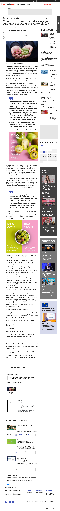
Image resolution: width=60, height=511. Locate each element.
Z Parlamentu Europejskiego (48, 309)
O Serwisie (28, 501)
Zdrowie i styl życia (54, 18)
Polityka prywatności (35, 501)
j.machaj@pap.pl (49, 493)
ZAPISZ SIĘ (9, 484)
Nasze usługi (48, 4)
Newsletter (58, 24)
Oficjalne (28, 4)
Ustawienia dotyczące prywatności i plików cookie (35, 502)
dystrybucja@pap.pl (39, 492)
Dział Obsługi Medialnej (49, 491)
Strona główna (46, 18)
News (18, 4)
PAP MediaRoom (10, 487)
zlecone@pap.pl (29, 492)
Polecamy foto (48, 241)
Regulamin (41, 501)
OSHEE (28, 434)
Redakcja (29, 490)
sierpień (42, 145)
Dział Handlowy (39, 490)
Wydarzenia (22, 4)
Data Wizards (30, 469)
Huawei (28, 451)
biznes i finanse (45, 183)
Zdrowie (8, 362)
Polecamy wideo (46, 171)
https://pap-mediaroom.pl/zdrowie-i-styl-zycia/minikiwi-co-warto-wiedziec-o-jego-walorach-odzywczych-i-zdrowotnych (22, 378)
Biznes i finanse (45, 252)
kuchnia (14, 362)
